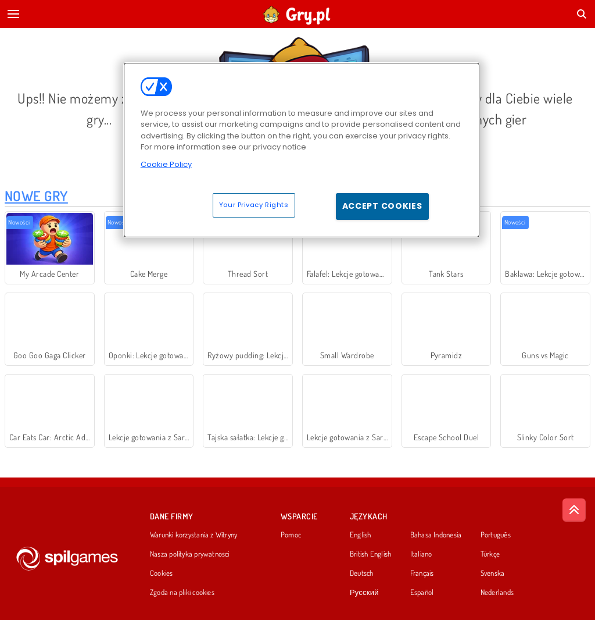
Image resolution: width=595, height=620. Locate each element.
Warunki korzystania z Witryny (193, 535)
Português (496, 535)
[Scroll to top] (574, 510)
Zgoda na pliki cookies (182, 593)
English (360, 535)
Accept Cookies (382, 206)
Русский (364, 593)
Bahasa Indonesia (436, 535)
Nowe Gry (36, 196)
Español (422, 593)
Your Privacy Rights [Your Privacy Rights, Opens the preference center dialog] (254, 204)
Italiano (421, 554)
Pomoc (291, 535)
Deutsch (362, 573)
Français (422, 573)
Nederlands (497, 593)
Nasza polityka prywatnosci (190, 554)
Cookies (161, 573)
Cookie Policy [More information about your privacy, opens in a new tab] (166, 164)
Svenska (493, 573)
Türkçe (490, 554)
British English (370, 554)
